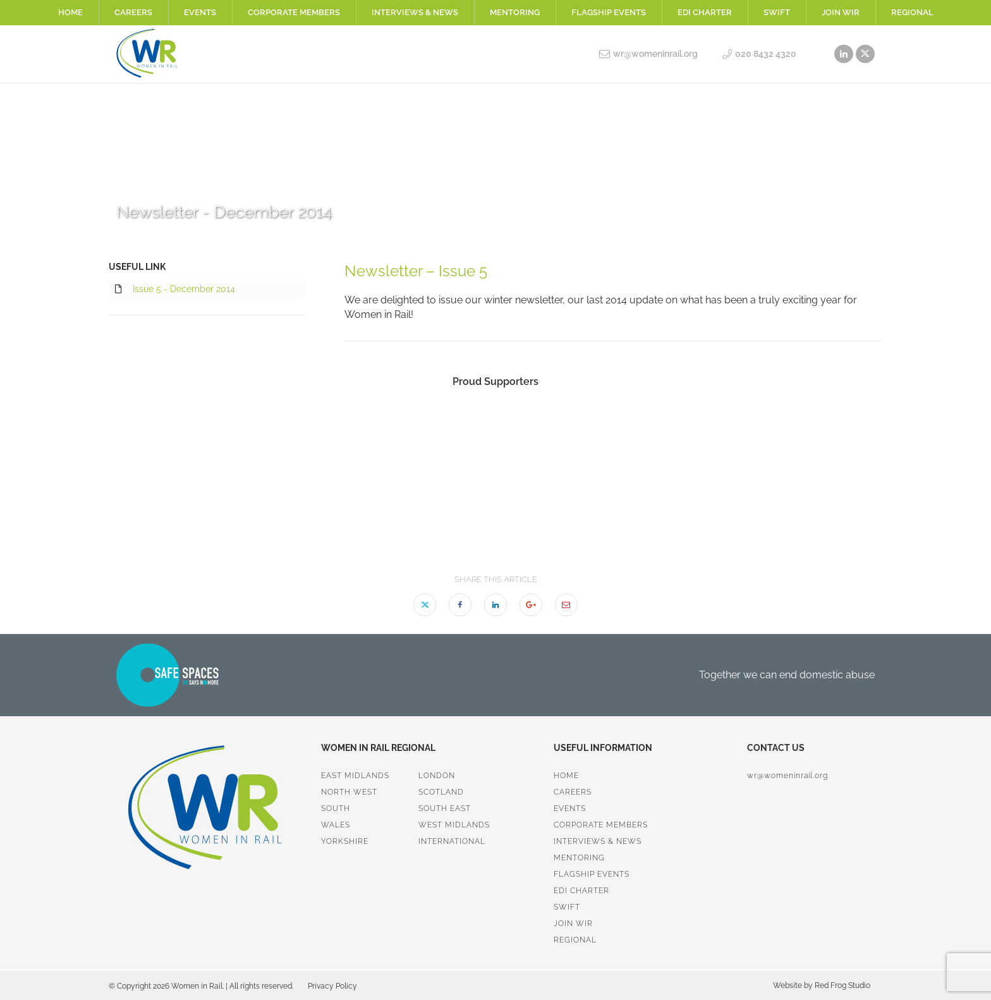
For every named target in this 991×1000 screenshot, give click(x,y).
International (451, 841)
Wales (335, 824)
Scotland (441, 792)
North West (349, 792)
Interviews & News (415, 12)
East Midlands (355, 775)
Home (70, 12)
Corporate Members (294, 12)
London (436, 775)
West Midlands (454, 824)
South (335, 808)
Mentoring (515, 12)
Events (200, 12)
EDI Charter (705, 12)
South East (444, 808)
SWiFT (776, 12)
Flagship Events (608, 12)
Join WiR (841, 12)
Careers (133, 12)
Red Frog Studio (841, 985)
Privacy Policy (332, 986)
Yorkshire (344, 841)
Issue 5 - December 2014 (175, 289)
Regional (912, 12)
